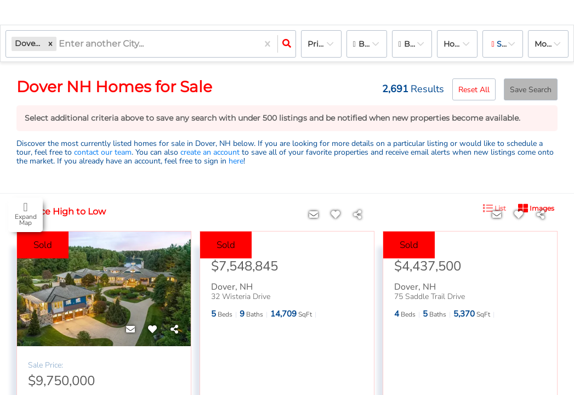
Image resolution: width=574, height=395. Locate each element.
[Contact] (130, 330)
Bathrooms (418, 44)
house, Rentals (461, 44)
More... (547, 44)
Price (317, 44)
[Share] (174, 330)
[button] (50, 43)
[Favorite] (152, 330)
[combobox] (60, 44)
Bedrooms (373, 44)
